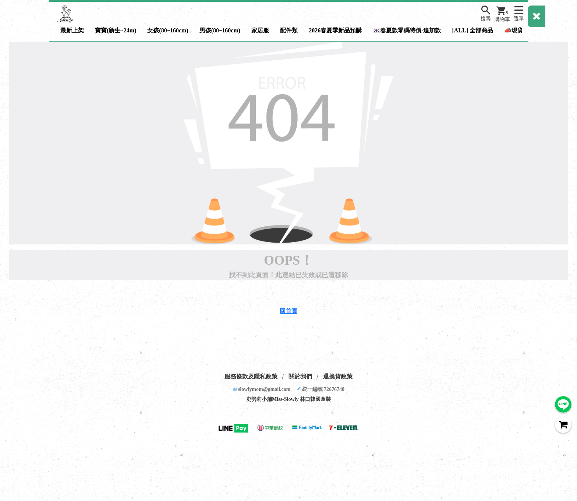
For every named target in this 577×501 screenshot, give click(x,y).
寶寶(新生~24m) (115, 30)
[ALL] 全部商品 (472, 30)
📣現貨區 (516, 30)
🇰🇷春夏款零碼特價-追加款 (407, 30)
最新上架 (72, 30)
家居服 (260, 30)
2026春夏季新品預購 (335, 30)
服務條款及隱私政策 (250, 376)
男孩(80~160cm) (219, 30)
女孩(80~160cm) (167, 30)
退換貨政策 (338, 376)
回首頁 (288, 311)
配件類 (289, 30)
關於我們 (300, 376)
